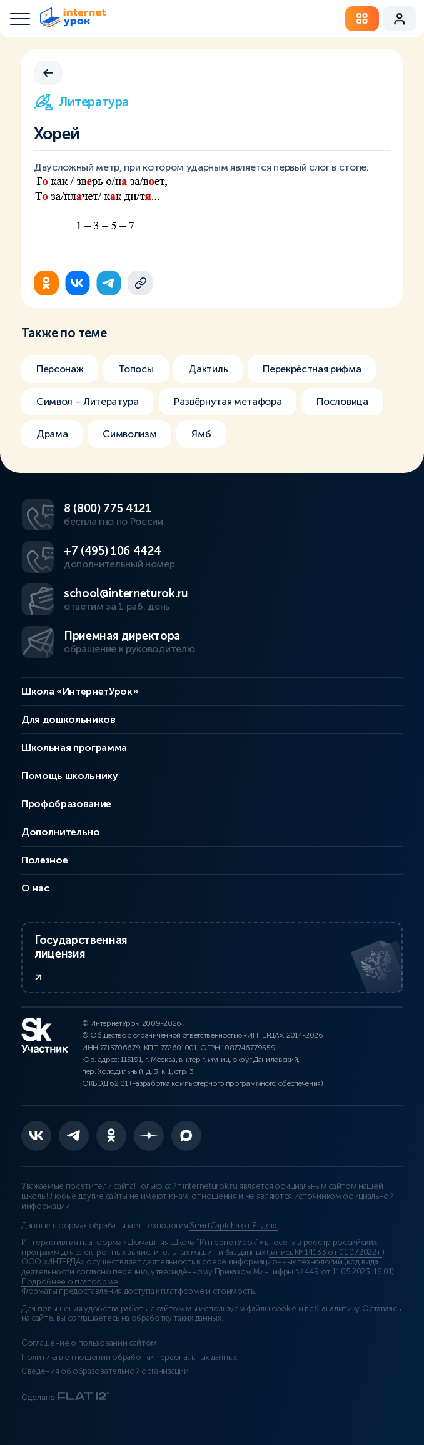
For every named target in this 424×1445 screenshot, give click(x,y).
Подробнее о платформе (69, 1282)
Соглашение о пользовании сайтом (89, 1343)
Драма (52, 434)
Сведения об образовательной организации (105, 1371)
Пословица (342, 401)
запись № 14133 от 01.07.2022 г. (325, 1252)
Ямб (201, 434)
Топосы (135, 369)
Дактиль (208, 369)
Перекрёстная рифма (312, 369)
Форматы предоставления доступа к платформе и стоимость (138, 1291)
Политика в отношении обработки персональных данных (129, 1357)
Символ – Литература (87, 401)
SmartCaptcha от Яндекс (233, 1225)
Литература (81, 101)
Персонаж (59, 369)
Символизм (129, 434)
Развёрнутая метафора (228, 401)
